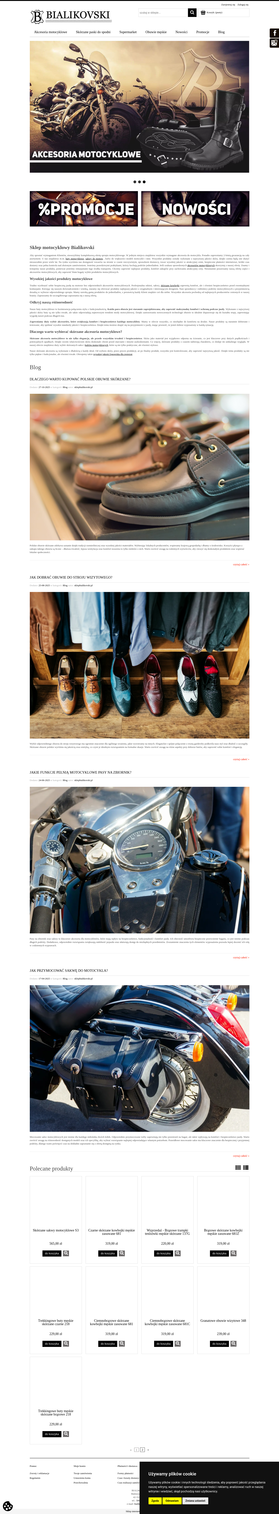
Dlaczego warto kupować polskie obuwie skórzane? (80, 379)
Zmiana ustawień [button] (195, 1500)
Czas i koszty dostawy (128, 1478)
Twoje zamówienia (83, 1473)
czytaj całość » (241, 564)
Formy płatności (125, 1473)
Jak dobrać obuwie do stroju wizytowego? (71, 577)
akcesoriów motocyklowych (201, 265)
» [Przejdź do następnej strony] (148, 1449)
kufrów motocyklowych (96, 345)
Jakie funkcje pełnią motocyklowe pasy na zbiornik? (80, 772)
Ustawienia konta (82, 1478)
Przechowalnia (81, 1482)
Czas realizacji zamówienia (131, 1482)
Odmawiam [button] (172, 1500)
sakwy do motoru (94, 258)
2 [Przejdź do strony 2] (142, 1449)
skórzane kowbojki (170, 285)
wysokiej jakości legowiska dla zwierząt (112, 354)
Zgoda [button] (155, 1500)
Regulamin (35, 1478)
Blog (65, 387)
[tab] (134, 181)
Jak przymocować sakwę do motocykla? (69, 971)
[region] (139, 112)
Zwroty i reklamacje (39, 1473)
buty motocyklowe (75, 258)
